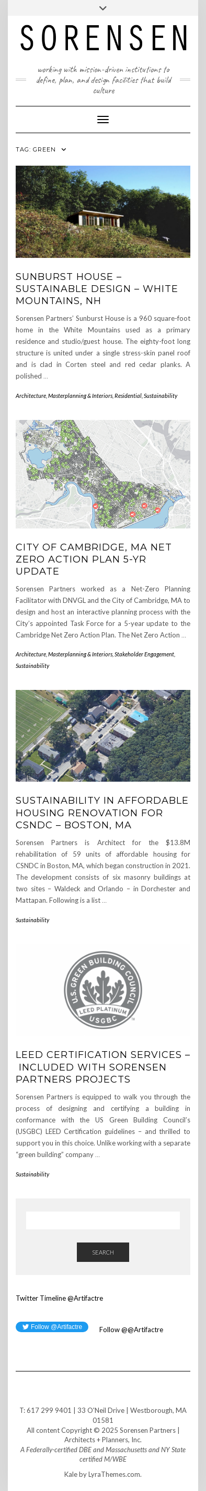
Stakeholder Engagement (144, 654)
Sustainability (160, 395)
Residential (128, 395)
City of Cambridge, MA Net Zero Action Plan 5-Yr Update (94, 560)
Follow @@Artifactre (130, 1329)
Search (103, 1252)
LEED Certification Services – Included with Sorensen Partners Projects (103, 1067)
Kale (70, 1474)
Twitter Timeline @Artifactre (59, 1298)
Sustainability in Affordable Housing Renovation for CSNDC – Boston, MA (102, 813)
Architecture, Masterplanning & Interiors (64, 395)
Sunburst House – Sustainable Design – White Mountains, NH (97, 289)
